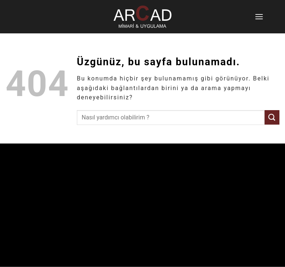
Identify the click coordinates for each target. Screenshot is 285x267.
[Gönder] (272, 117)
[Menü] (260, 16)
